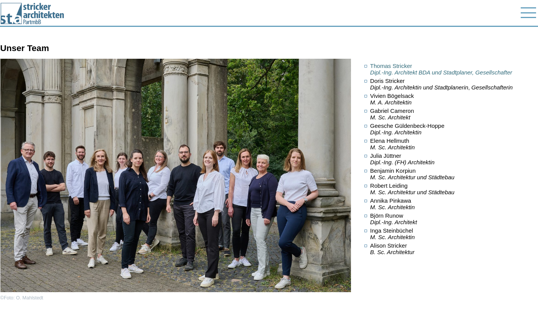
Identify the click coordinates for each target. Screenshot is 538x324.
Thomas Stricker (441, 69)
